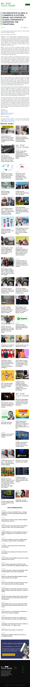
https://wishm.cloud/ (7, 114)
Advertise (15, 667)
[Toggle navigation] (27, 4)
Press (15, 666)
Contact (15, 668)
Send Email (5, 112)
